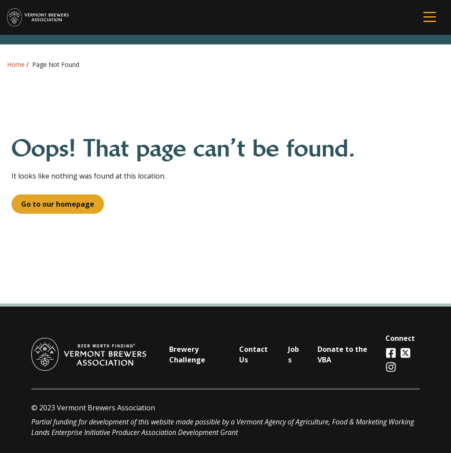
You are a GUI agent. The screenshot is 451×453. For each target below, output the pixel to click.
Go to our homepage (57, 204)
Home (16, 64)
